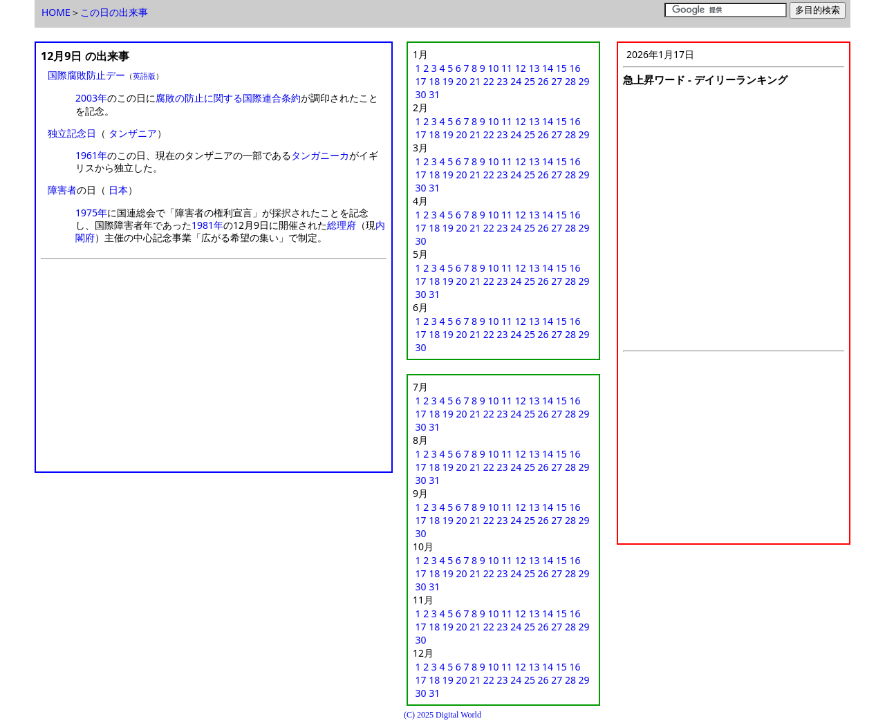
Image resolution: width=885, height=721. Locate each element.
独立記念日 (72, 133)
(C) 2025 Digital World (442, 715)
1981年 (207, 225)
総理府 (341, 225)
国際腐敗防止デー (86, 75)
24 (515, 81)
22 (488, 81)
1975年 (91, 212)
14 (547, 68)
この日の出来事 (114, 12)
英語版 (144, 76)
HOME (56, 12)
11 (506, 68)
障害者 (62, 189)
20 (461, 81)
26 (543, 81)
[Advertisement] (213, 370)
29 (584, 81)
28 (570, 81)
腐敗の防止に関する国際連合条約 (228, 97)
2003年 (91, 97)
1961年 (91, 155)
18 (434, 81)
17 (421, 81)
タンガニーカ (320, 155)
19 (448, 81)
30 (421, 94)
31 (434, 94)
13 (533, 68)
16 (574, 68)
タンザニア (133, 133)
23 (502, 81)
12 (520, 68)
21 (475, 81)
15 (561, 68)
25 (529, 81)
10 (493, 68)
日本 (118, 189)
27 (556, 81)
